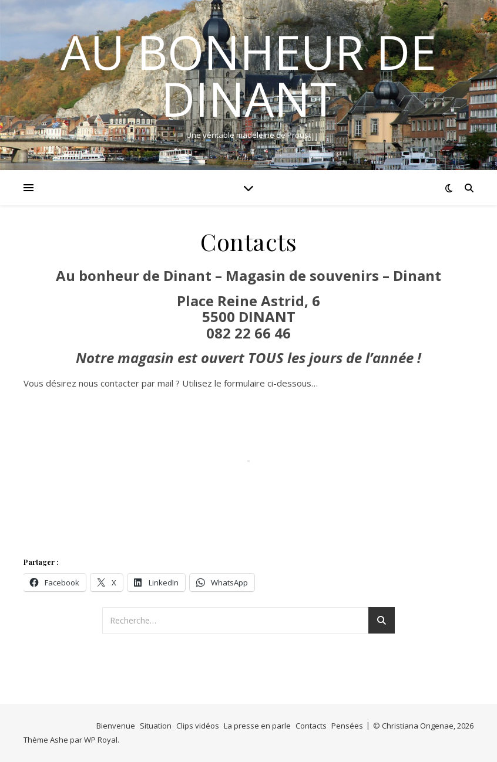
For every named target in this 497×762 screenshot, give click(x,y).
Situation (156, 725)
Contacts (311, 725)
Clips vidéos (197, 725)
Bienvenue (115, 725)
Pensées (347, 725)
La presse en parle (257, 725)
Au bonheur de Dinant (248, 75)
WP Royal (100, 739)
